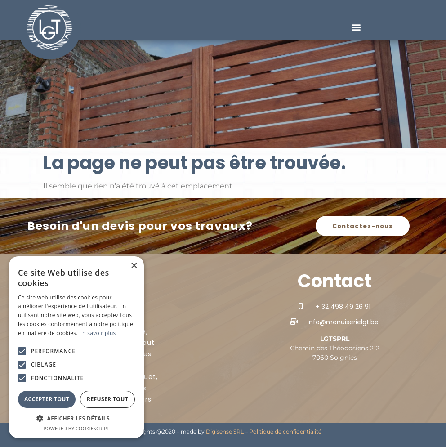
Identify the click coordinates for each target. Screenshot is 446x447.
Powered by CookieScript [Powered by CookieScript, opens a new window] (77, 428)
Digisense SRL (225, 431)
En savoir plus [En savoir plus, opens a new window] (97, 333)
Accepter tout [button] (46, 399)
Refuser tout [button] (107, 399)
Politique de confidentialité (285, 431)
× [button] (133, 266)
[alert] (76, 347)
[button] (355, 26)
